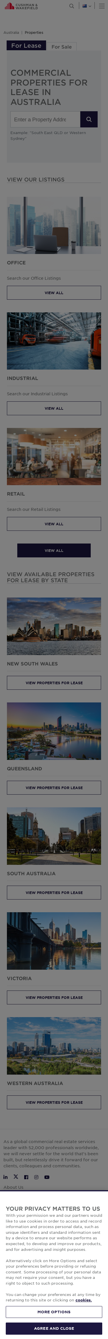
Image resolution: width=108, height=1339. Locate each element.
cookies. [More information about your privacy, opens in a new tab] (83, 1309)
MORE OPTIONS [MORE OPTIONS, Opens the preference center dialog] (54, 1321)
